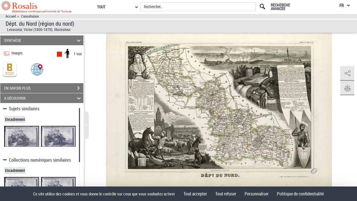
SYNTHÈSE (43, 40)
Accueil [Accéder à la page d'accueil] (11, 16)
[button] (37, 69)
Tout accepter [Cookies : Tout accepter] (195, 194)
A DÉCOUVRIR (43, 98)
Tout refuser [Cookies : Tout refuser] (225, 194)
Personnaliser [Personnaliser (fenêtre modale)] (257, 194)
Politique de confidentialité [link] (300, 194)
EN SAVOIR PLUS (43, 88)
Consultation (30, 16)
